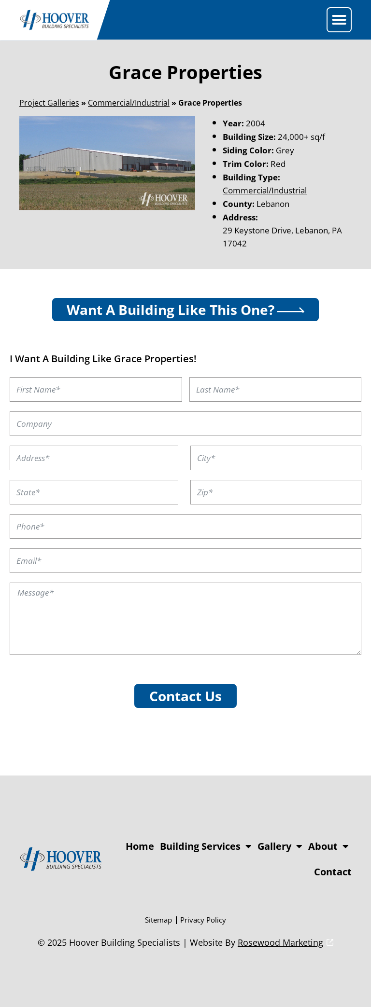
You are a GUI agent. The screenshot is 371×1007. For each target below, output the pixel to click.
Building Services (206, 846)
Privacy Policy (203, 920)
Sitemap (158, 920)
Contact (333, 871)
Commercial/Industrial (129, 102)
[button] (339, 19)
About (328, 846)
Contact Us (185, 696)
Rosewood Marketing (280, 942)
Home (140, 846)
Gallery (279, 846)
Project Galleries (49, 102)
